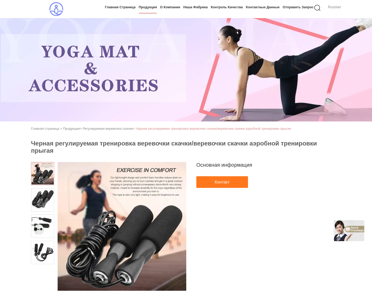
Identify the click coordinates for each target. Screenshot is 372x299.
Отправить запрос (298, 7)
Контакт (222, 182)
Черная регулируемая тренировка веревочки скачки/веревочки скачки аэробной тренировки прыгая (213, 129)
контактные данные (263, 7)
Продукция (148, 7)
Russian (334, 7)
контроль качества (227, 7)
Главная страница (120, 7)
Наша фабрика (195, 7)
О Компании (170, 7)
